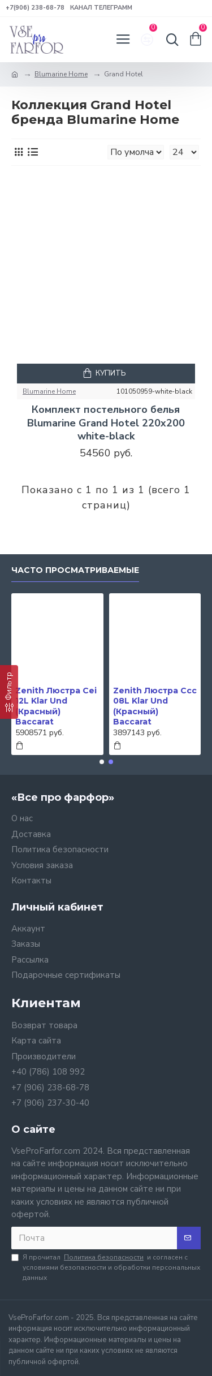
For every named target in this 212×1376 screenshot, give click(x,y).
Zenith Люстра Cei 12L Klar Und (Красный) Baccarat (56, 706)
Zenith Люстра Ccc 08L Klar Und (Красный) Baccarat (155, 706)
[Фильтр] (9, 692)
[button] (101, 762)
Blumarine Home (61, 74)
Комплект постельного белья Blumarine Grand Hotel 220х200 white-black (106, 423)
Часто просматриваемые (75, 570)
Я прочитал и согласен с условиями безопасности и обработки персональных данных (105, 1267)
